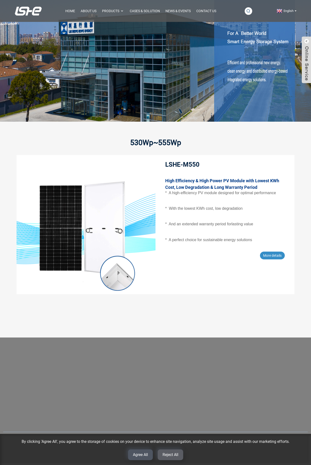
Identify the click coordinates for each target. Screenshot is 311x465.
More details (272, 255)
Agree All (140, 454)
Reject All (170, 454)
